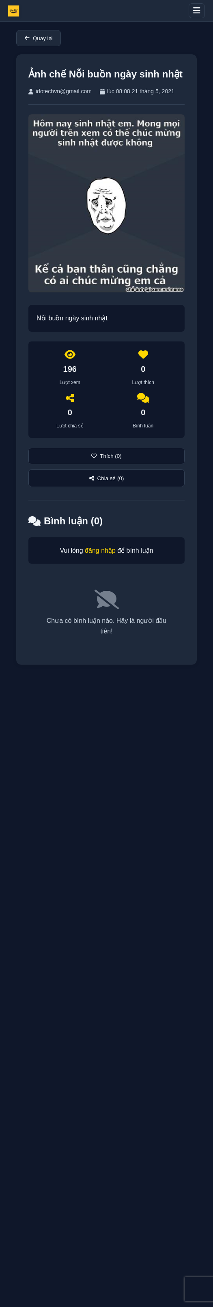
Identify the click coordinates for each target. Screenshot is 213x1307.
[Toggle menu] (197, 10)
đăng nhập (100, 550)
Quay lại (38, 38)
